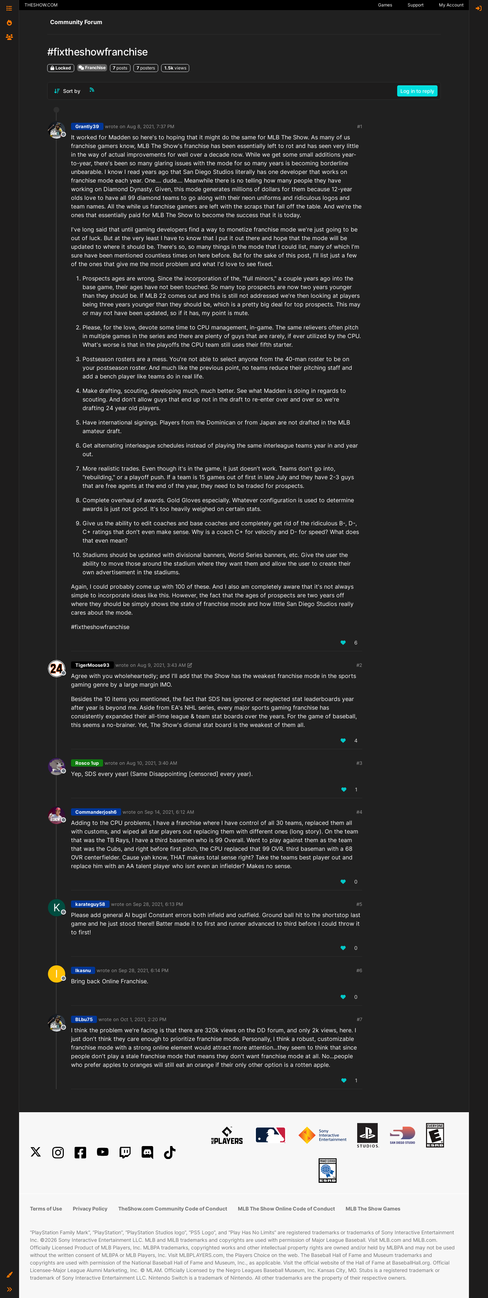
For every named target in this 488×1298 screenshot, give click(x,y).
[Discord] (147, 1152)
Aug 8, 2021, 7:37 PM (150, 126)
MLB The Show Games (373, 1208)
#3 (359, 763)
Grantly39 (87, 126)
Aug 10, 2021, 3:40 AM (152, 763)
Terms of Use (46, 1208)
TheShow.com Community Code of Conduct (172, 1208)
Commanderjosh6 (96, 812)
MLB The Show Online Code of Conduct (286, 1208)
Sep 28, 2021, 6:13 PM (158, 904)
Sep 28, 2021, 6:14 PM (144, 970)
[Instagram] (58, 1152)
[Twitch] (125, 1152)
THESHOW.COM (41, 5)
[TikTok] (170, 1152)
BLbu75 (84, 1019)
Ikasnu (83, 970)
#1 (359, 126)
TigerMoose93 (92, 665)
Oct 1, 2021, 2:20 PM (143, 1019)
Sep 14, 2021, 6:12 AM (169, 812)
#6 (359, 970)
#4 (359, 812)
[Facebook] (80, 1152)
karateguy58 (90, 904)
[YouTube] (102, 1152)
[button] (9, 1275)
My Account (451, 5)
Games (385, 5)
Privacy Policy (90, 1208)
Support (415, 5)
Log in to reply (417, 91)
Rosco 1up (87, 763)
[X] (35, 1152)
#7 (359, 1019)
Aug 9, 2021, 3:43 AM (161, 665)
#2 (359, 665)
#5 (359, 904)
